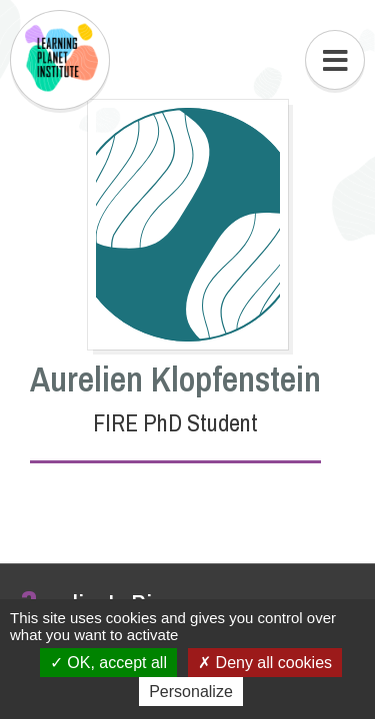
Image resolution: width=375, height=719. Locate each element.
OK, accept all (108, 662)
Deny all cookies (265, 662)
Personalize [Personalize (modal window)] (191, 691)
